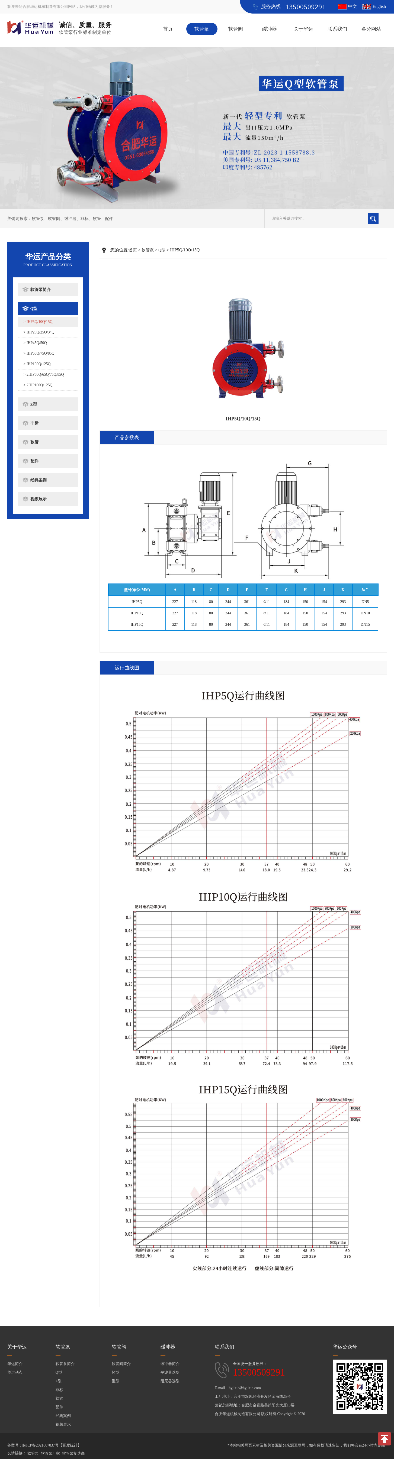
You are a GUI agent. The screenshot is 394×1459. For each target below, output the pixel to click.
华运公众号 (345, 1347)
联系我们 (337, 29)
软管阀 (235, 29)
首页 (168, 29)
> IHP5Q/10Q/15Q (38, 322)
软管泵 (201, 29)
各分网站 (371, 29)
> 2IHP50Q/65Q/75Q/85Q (44, 374)
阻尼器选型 (170, 1381)
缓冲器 (269, 29)
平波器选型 (170, 1372)
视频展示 (38, 499)
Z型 (33, 404)
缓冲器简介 (170, 1364)
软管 (97, 218)
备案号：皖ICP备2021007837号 (33, 1445)
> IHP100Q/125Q (37, 364)
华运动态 (15, 1372)
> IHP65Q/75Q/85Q (39, 353)
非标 (85, 218)
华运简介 (15, 1364)
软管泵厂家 (50, 1453)
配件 (109, 218)
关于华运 (303, 29)
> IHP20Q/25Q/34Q (39, 332)
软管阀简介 (121, 1364)
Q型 (34, 308)
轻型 (115, 1372)
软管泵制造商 (73, 1453)
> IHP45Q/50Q (35, 343)
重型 (115, 1381)
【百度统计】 (70, 1445)
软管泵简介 (40, 289)
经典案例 (38, 480)
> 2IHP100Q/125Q (38, 385)
